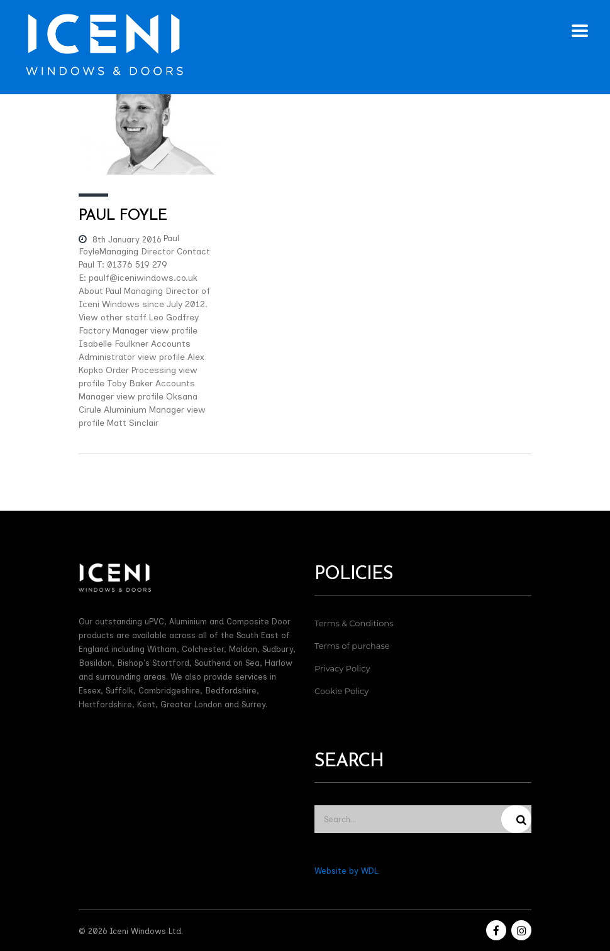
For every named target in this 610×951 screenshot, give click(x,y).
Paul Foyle (123, 216)
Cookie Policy (341, 691)
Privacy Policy (342, 668)
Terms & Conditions (353, 623)
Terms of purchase (352, 646)
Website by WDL (346, 871)
